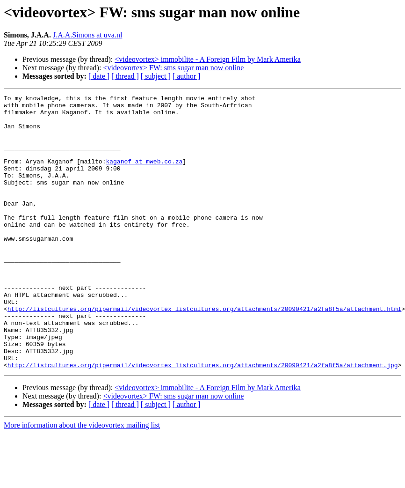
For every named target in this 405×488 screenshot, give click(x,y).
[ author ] (187, 76)
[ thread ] (125, 76)
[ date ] (98, 76)
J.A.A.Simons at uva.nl (87, 35)
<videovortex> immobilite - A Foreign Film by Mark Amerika (208, 59)
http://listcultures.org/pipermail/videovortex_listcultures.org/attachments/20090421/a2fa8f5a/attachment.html (204, 352)
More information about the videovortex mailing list (82, 480)
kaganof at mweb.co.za (144, 175)
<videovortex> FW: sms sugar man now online (173, 68)
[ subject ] (156, 76)
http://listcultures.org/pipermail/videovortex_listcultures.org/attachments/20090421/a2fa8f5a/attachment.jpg (202, 419)
